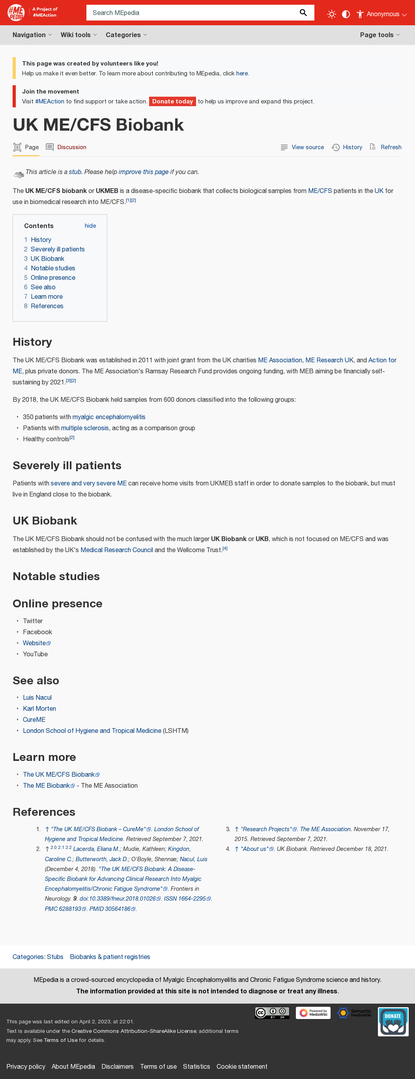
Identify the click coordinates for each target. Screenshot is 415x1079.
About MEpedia (73, 1067)
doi (84, 898)
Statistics (196, 1067)
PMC (51, 909)
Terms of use (158, 1067)
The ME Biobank (46, 786)
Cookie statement (242, 1067)
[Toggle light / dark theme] (331, 14)
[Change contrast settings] (346, 14)
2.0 (54, 847)
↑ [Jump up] (47, 829)
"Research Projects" (266, 829)
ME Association (280, 360)
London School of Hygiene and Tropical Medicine (92, 731)
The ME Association (325, 829)
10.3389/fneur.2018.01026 (122, 898)
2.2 (69, 847)
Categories (28, 957)
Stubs (55, 957)
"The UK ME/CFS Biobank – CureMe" (98, 829)
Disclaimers (117, 1067)
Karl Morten (39, 709)
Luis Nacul (37, 698)
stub (75, 172)
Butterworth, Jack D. (102, 859)
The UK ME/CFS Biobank (59, 775)
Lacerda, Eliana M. (96, 849)
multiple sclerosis (85, 428)
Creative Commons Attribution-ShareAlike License (133, 1031)
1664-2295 (192, 898)
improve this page (144, 172)
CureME (34, 720)
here (242, 73)
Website (34, 643)
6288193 (70, 909)
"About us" (255, 849)
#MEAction (49, 101)
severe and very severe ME (89, 484)
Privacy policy (25, 1067)
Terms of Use (60, 1040)
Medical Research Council (116, 550)
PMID (97, 909)
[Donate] (393, 1021)
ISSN (170, 898)
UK (379, 191)
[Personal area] (382, 12)
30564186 (118, 909)
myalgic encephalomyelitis (109, 417)
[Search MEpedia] (200, 13)
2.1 (61, 847)
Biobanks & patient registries (110, 957)
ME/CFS (320, 191)
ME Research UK (329, 360)
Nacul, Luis (194, 859)
